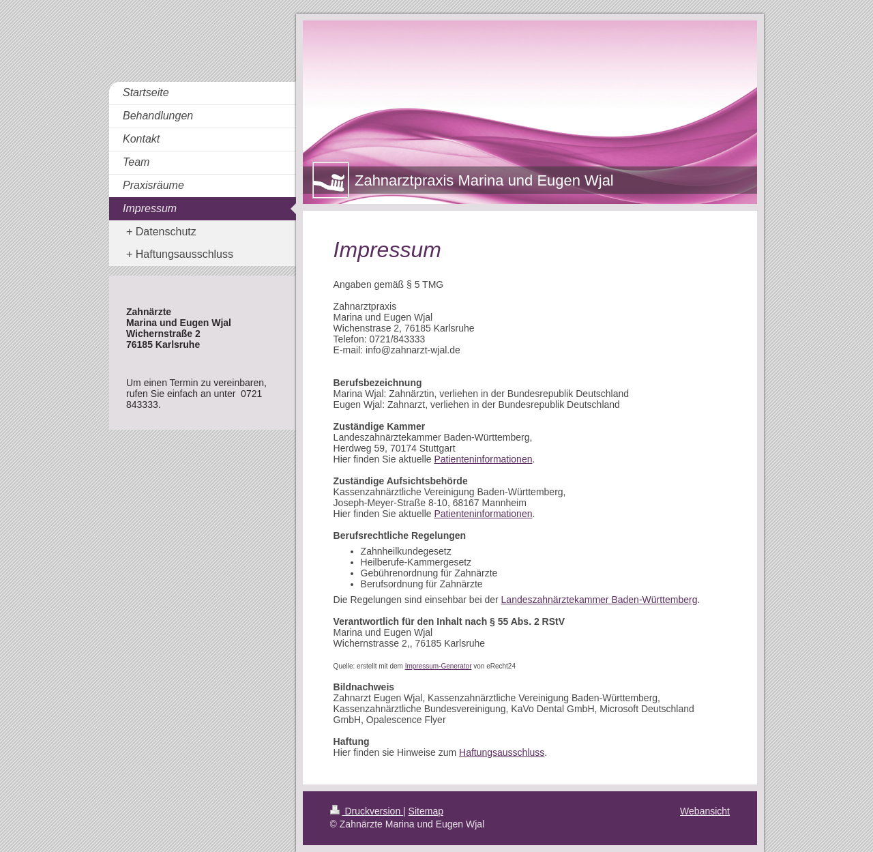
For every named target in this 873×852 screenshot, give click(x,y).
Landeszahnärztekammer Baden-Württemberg (599, 599)
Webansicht (705, 811)
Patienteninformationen (483, 459)
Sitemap (426, 811)
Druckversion (366, 811)
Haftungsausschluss (501, 752)
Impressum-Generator (438, 666)
